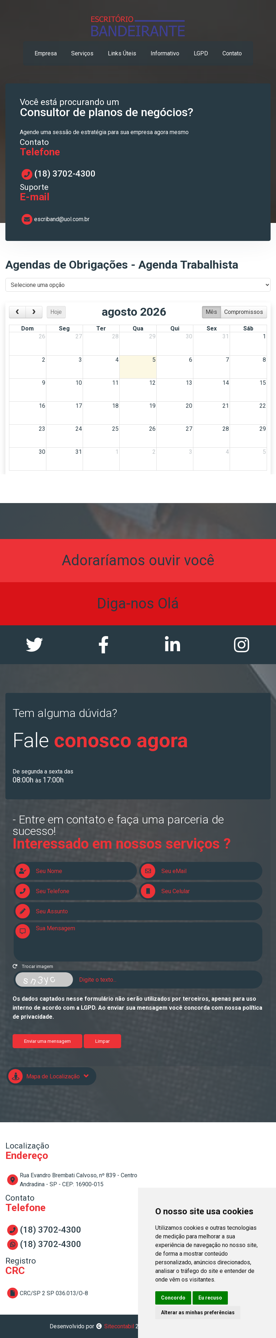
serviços (82, 53)
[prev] (17, 312)
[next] (34, 312)
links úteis (122, 53)
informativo (165, 53)
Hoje (56, 312)
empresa (45, 53)
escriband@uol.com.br (61, 219)
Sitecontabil (119, 1326)
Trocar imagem (33, 966)
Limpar (102, 1041)
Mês (211, 312)
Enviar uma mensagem (47, 1041)
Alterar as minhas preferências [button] (198, 1312)
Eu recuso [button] (210, 1298)
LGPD (201, 53)
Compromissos (243, 312)
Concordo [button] (173, 1298)
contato (232, 53)
